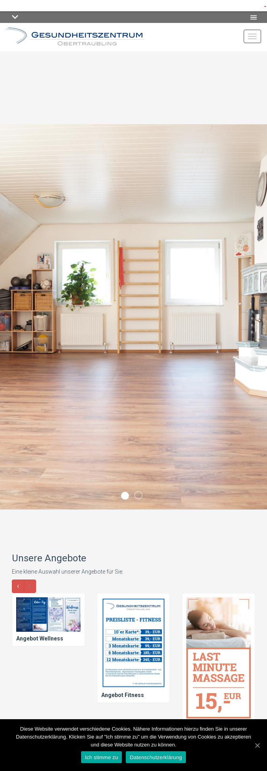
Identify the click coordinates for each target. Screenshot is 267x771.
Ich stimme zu (101, 757)
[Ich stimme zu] (257, 745)
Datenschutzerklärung (156, 757)
